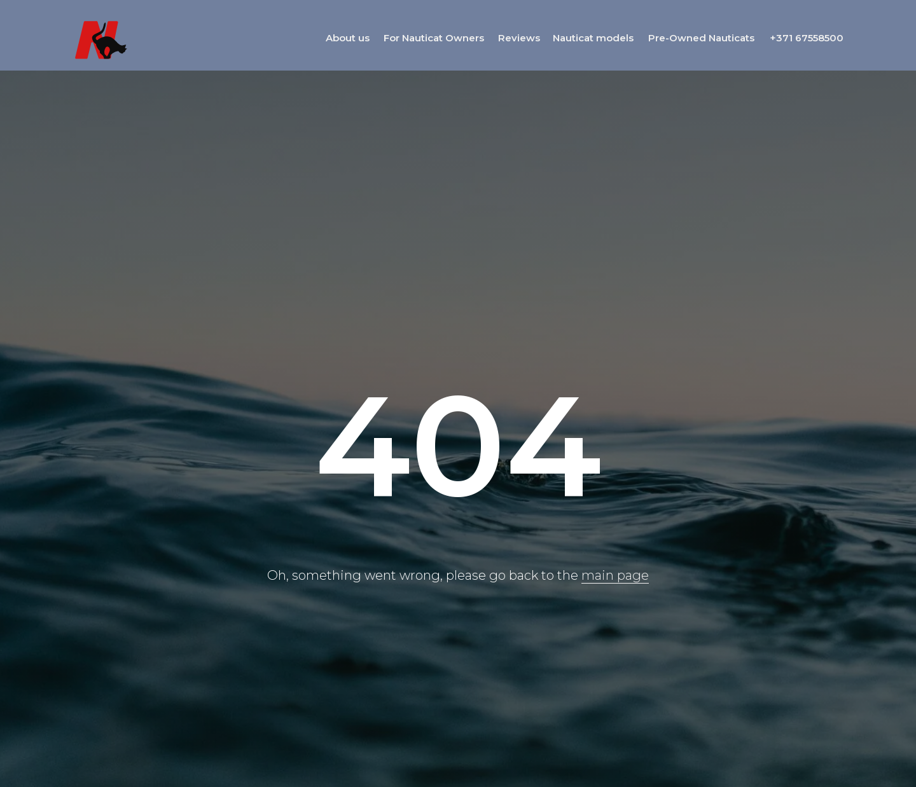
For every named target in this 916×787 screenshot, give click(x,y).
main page (615, 575)
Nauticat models (593, 38)
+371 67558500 (806, 38)
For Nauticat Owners (434, 38)
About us (348, 38)
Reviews (519, 38)
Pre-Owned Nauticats (701, 38)
